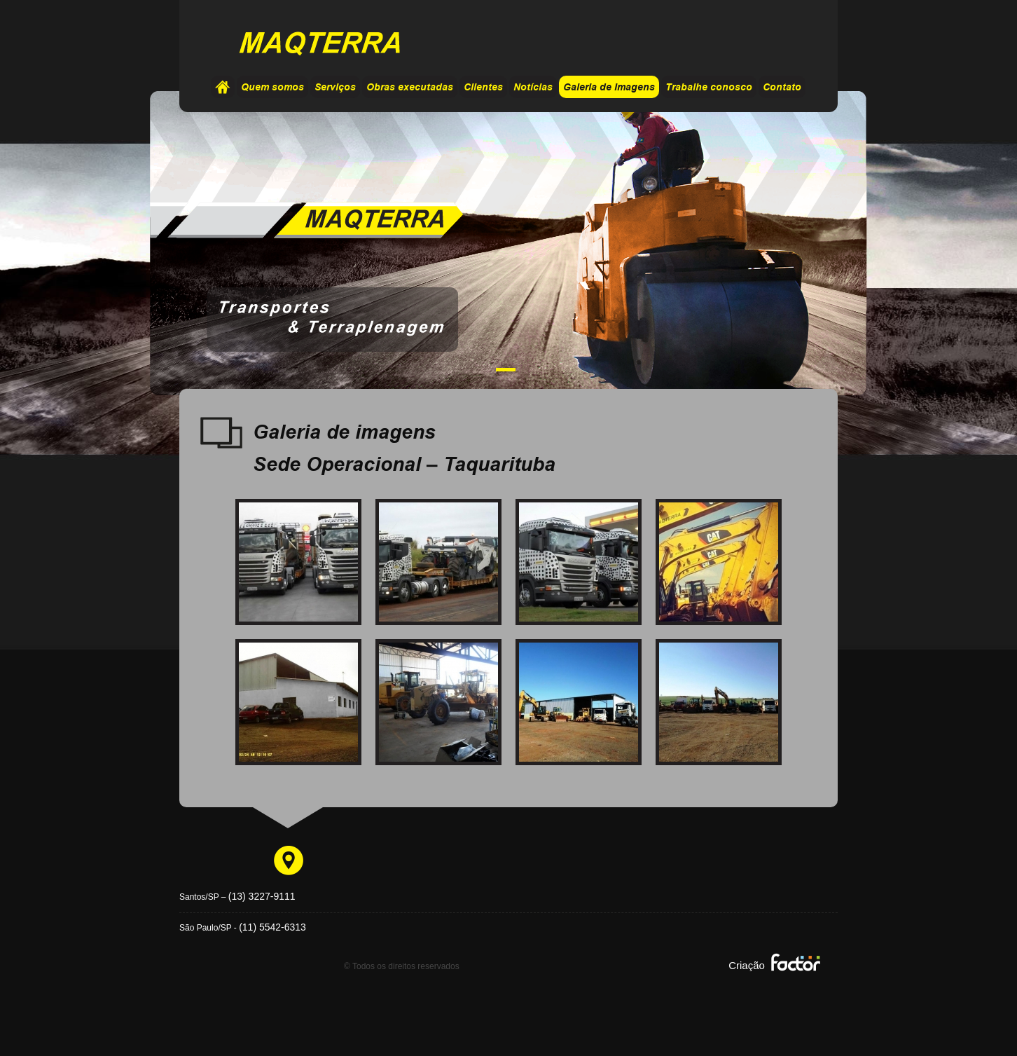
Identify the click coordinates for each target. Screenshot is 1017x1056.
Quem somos (272, 88)
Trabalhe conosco (708, 88)
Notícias (533, 88)
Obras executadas (409, 88)
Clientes (483, 88)
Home (223, 87)
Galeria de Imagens (609, 88)
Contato (782, 88)
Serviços (335, 88)
